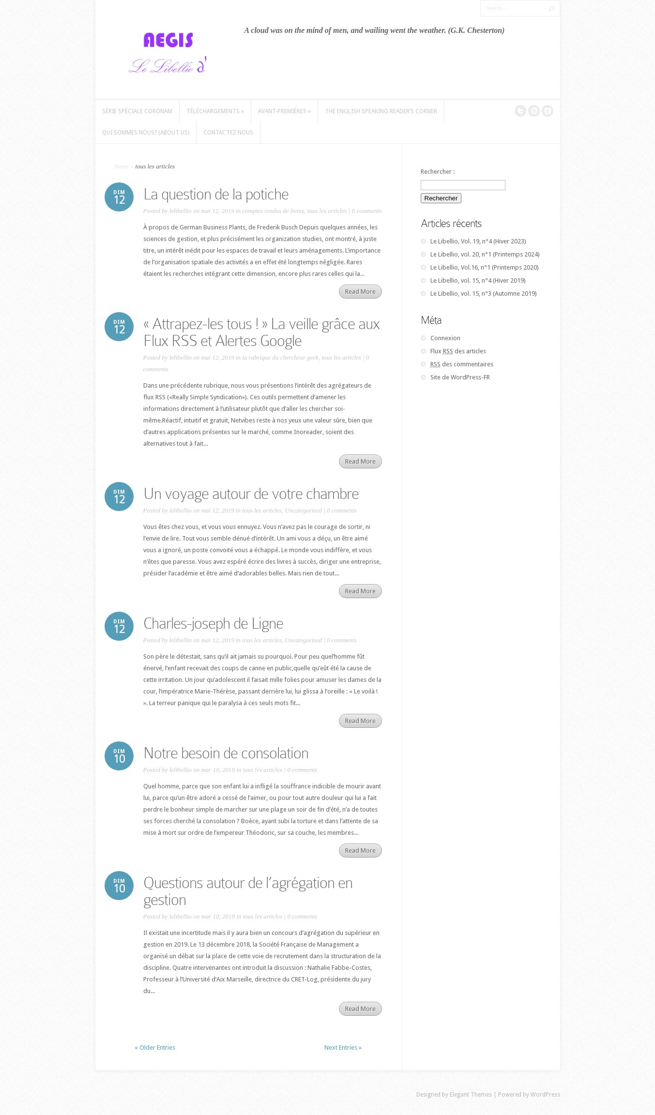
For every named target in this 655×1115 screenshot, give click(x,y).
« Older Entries (155, 1047)
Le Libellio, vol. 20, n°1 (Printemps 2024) (485, 254)
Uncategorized (303, 510)
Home (121, 166)
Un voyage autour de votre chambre (251, 493)
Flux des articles (458, 351)
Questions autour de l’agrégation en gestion (247, 891)
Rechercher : (438, 171)
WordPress (545, 1094)
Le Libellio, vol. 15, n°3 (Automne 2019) (483, 293)
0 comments (366, 210)
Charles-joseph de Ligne (213, 623)
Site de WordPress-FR (460, 377)
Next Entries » (343, 1047)
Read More (360, 291)
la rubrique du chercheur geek (280, 357)
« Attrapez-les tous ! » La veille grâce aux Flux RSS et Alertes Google (261, 332)
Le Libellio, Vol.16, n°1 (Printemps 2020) (484, 267)
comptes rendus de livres (273, 210)
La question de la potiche (216, 194)
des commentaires (461, 364)
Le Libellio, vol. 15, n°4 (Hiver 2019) (478, 280)
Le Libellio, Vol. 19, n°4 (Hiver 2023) (478, 241)
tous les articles (327, 210)
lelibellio (180, 210)
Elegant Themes (471, 1094)
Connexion (445, 338)
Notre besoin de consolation (225, 753)
